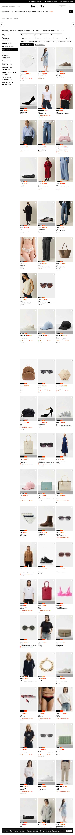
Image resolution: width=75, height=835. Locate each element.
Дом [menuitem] (47, 11)
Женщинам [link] (9, 18)
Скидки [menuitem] (51, 11)
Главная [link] (3, 18)
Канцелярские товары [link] (7, 68)
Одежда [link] (5, 43)
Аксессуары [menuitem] (22, 11)
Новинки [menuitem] (7, 11)
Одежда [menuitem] (13, 11)
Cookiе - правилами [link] (54, 831)
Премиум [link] (16, 18)
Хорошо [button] (69, 830)
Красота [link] (5, 64)
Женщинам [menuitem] (5, 6)
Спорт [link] (4, 61)
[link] (35, 1)
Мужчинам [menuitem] (12, 6)
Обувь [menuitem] (17, 11)
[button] (71, 11)
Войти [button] (62, 6)
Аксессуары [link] (6, 46)
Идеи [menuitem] (3, 11)
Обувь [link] (4, 35)
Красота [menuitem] (43, 11)
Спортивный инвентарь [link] (6, 78)
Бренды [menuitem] (28, 11)
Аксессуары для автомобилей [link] (7, 83)
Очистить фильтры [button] (40, 44)
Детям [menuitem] (18, 6)
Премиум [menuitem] (33, 11)
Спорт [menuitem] (38, 11)
